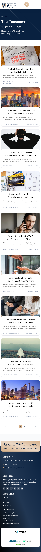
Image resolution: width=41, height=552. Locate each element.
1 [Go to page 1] (5, 426)
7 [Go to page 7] (16, 426)
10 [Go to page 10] (28, 426)
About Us (5, 497)
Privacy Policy (7, 503)
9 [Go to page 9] (24, 426)
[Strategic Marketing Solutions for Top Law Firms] (20, 532)
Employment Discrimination (11, 523)
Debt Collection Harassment (11, 521)
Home (2, 16)
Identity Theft (7, 518)
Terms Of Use (7, 505)
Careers (5, 500)
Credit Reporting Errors (10, 513)
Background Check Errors (10, 515)
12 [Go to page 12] (35, 426)
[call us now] (26, 4)
